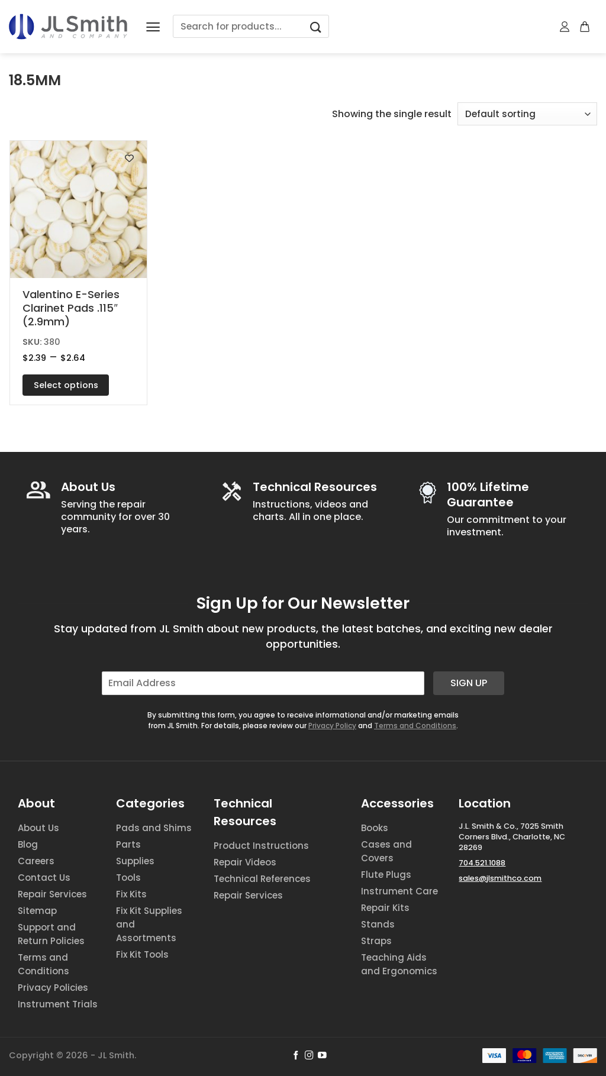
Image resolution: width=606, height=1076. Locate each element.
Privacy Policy (332, 725)
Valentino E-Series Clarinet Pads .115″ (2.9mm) (71, 308)
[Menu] (153, 27)
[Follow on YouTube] (322, 1056)
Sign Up (468, 683)
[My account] (565, 26)
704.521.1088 (482, 863)
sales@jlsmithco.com (500, 878)
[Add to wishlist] (129, 158)
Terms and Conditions (415, 725)
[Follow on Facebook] (296, 1056)
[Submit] (315, 26)
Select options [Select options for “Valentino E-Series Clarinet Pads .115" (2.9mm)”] (66, 385)
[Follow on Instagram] (309, 1056)
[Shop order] (527, 113)
